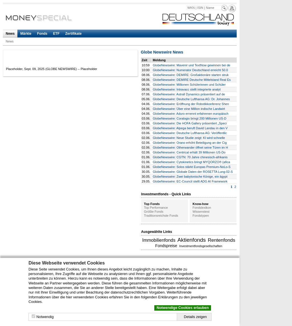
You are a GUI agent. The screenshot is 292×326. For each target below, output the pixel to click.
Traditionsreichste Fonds (161, 215)
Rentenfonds (221, 240)
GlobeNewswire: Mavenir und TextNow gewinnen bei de (191, 65)
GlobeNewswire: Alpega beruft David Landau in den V (190, 128)
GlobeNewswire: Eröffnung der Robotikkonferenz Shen (191, 104)
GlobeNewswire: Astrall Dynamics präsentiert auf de (189, 94)
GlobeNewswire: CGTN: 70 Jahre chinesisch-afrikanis (190, 157)
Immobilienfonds (159, 240)
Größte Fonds (153, 211)
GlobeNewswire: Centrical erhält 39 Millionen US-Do (189, 152)
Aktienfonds (191, 240)
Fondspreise (166, 245)
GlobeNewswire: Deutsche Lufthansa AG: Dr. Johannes (191, 99)
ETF (56, 34)
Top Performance (156, 207)
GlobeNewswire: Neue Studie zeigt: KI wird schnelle (189, 138)
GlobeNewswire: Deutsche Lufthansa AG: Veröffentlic (190, 133)
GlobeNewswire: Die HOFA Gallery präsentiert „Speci (190, 123)
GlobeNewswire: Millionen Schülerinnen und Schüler (189, 84)
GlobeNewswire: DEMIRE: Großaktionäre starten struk (191, 75)
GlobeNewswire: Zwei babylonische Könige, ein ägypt (190, 176)
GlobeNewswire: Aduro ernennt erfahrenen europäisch (190, 113)
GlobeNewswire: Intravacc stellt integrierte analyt (187, 89)
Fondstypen (200, 215)
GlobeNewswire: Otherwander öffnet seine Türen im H (190, 147)
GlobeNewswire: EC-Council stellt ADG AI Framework (190, 181)
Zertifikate (73, 34)
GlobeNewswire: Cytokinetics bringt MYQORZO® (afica (191, 162)
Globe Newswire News (162, 52)
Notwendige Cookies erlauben (183, 308)
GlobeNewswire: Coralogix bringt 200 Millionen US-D (189, 118)
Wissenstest (200, 211)
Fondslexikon (201, 207)
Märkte (25, 34)
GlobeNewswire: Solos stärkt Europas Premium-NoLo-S (192, 167)
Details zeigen (195, 317)
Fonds (42, 34)
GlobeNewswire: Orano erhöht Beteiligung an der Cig (190, 142)
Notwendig (45, 317)
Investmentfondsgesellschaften (200, 246)
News (10, 34)
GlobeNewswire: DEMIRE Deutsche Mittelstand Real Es (192, 79)
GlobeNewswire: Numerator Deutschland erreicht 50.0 (190, 70)
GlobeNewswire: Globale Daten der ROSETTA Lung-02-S (193, 171)
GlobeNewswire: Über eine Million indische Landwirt (189, 108)
